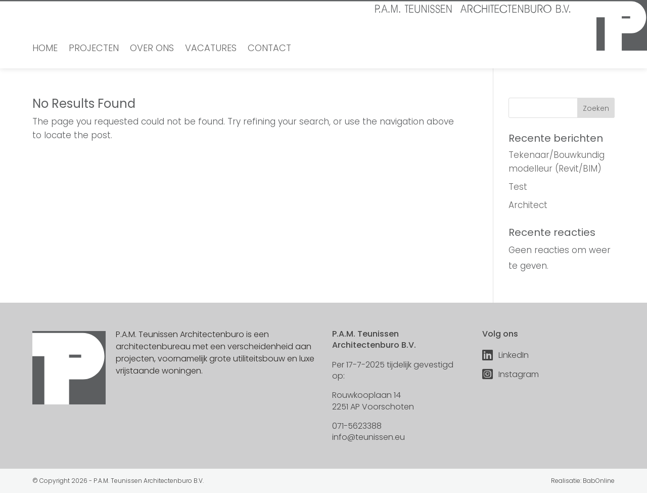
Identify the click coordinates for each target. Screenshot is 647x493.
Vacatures (211, 49)
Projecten (94, 49)
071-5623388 (357, 426)
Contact (269, 49)
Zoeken (596, 108)
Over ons (152, 49)
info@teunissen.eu (368, 437)
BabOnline (599, 480)
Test (518, 187)
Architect (528, 205)
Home (45, 49)
